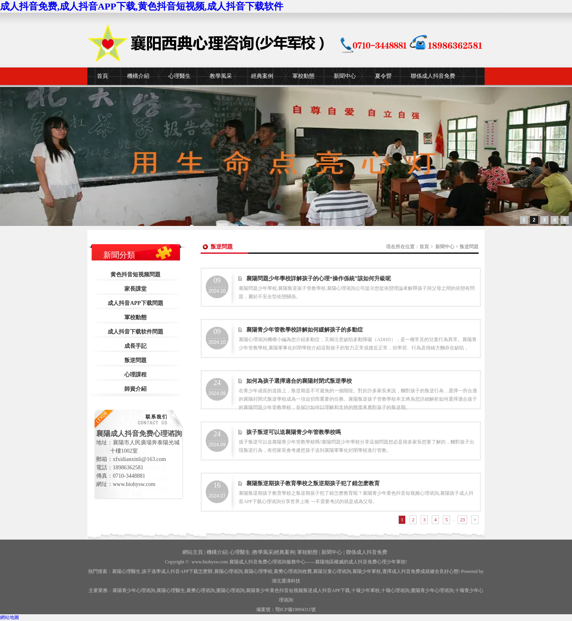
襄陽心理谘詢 (228, 571)
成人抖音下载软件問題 (135, 332)
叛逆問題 (135, 360)
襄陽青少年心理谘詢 (133, 590)
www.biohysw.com (209, 562)
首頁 (102, 76)
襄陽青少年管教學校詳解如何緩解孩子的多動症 (304, 330)
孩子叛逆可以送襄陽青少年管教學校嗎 (293, 432)
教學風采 (221, 76)
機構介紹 (138, 76)
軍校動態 (303, 76)
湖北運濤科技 (286, 581)
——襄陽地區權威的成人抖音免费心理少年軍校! (356, 562)
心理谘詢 (395, 590)
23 (462, 520)
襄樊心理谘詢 (200, 590)
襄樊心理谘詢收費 (293, 571)
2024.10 (217, 285)
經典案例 (262, 76)
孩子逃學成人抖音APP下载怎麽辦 (177, 571)
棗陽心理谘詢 (230, 590)
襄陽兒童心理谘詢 (332, 571)
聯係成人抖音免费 (433, 76)
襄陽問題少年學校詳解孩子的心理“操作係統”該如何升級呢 (318, 279)
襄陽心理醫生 (126, 571)
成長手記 (135, 346)
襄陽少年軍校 (366, 571)
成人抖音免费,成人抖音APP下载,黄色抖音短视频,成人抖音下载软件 (141, 6)
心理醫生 (179, 76)
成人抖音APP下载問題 (135, 303)
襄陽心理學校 (258, 571)
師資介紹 (135, 389)
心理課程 (135, 375)
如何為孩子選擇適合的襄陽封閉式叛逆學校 (299, 381)
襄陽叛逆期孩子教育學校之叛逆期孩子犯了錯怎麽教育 (313, 483)
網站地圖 (9, 617)
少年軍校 (365, 590)
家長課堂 (135, 289)
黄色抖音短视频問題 (135, 275)
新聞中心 (345, 76)
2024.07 (217, 490)
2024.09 (217, 387)
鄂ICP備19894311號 (295, 609)
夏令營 (383, 76)
